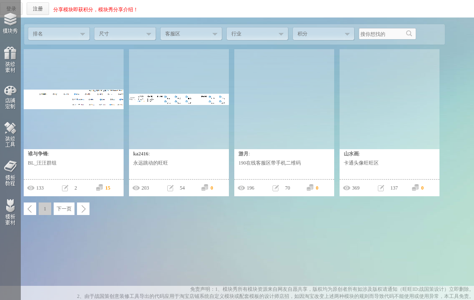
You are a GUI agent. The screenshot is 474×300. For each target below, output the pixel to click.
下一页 (64, 209)
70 (287, 188)
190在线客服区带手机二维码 (269, 163)
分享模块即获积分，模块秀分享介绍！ (95, 9)
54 (182, 188)
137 (394, 188)
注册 (38, 9)
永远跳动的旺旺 (150, 163)
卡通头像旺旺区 (361, 163)
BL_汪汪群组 (42, 163)
